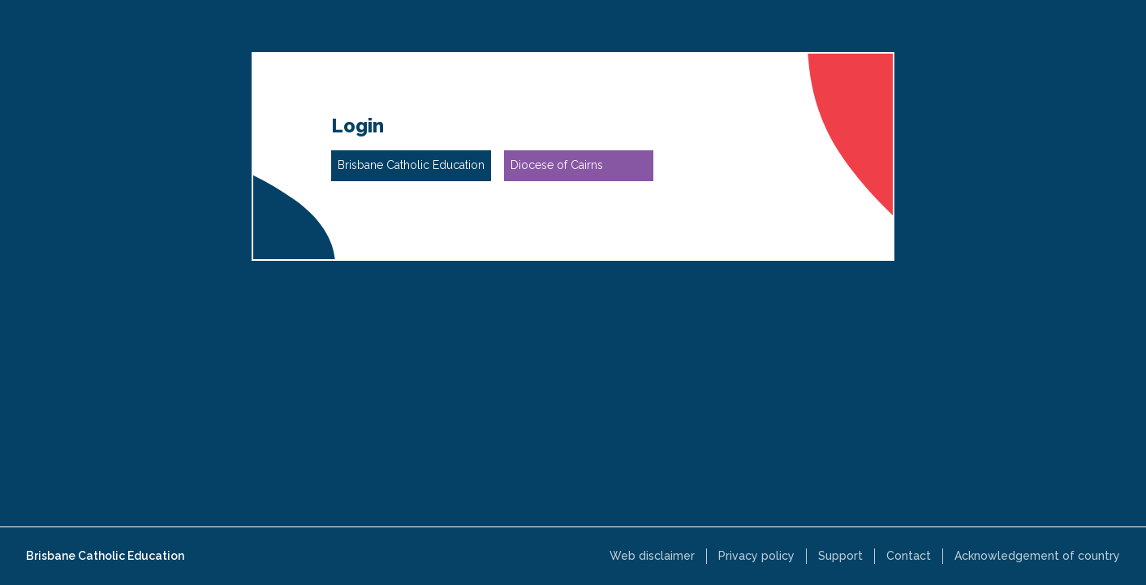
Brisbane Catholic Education (105, 555)
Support (840, 555)
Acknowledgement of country (1037, 555)
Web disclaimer (652, 555)
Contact (908, 555)
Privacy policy (756, 555)
